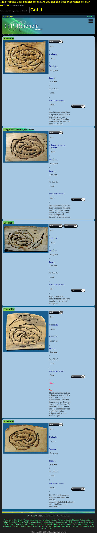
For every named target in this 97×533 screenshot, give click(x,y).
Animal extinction (86, 520)
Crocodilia (53, 325)
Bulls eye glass (38, 526)
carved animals (44, 520)
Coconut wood (26, 526)
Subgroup (54, 70)
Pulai (91, 524)
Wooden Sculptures (52, 526)
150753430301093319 (56, 371)
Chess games (77, 524)
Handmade (34, 520)
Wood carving (77, 526)
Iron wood (16, 526)
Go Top (31, 516)
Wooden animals (21, 524)
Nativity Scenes (48, 522)
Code (52, 93)
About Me (39, 516)
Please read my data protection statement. (13, 11)
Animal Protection (10, 522)
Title (52, 46)
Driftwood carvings (76, 522)
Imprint (52, 516)
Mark (51, 41)
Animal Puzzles (23, 522)
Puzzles (52, 78)
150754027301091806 (56, 194)
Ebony (85, 524)
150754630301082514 (56, 483)
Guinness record (59, 524)
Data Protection (63, 516)
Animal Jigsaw (36, 522)
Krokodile (53, 54)
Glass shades (65, 526)
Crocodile (53, 238)
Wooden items (88, 526)
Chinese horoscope (36, 524)
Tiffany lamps (9, 524)
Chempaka (7, 526)
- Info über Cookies (17, 5)
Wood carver (8, 520)
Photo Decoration (48, 528)
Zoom (66, 226)
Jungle (69, 524)
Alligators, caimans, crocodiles (57, 146)
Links (46, 516)
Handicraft (18, 520)
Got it (36, 9)
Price (52, 105)
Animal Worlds (57, 520)
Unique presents (61, 522)
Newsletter (8, 16)
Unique (26, 520)
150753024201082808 (56, 101)
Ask (73, 106)
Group (52, 58)
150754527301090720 (56, 285)
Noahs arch (48, 524)
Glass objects (89, 522)
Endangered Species (71, 520)
